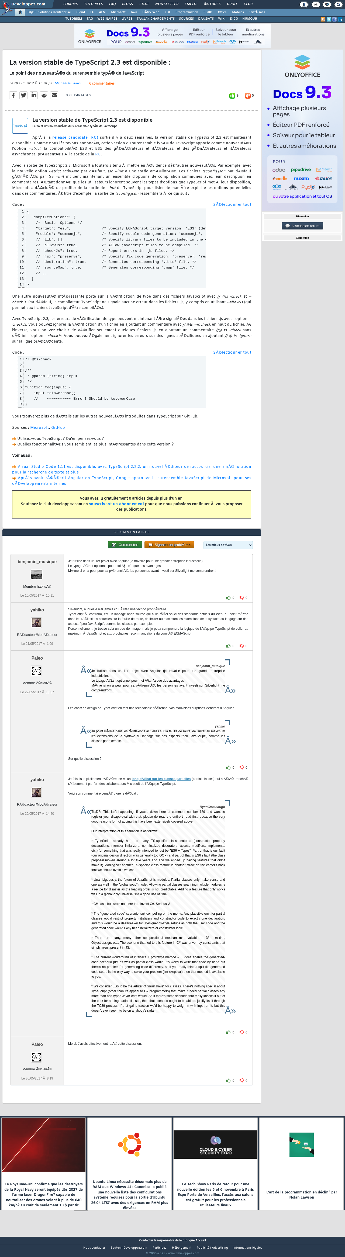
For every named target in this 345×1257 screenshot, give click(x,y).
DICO (234, 19)
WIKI (222, 19)
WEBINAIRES (107, 19)
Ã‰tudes (212, 4)
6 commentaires (102, 87)
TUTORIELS (73, 19)
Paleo (37, 668)
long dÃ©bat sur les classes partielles (161, 789)
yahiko (37, 620)
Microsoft (118, 12)
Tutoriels (93, 4)
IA (92, 12)
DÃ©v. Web (150, 12)
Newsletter (167, 4)
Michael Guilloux (67, 87)
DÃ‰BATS (206, 19)
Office (222, 12)
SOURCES (186, 19)
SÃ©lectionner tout (232, 208)
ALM (102, 12)
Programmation (186, 12)
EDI (167, 12)
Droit (232, 4)
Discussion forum (302, 226)
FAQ (112, 4)
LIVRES (127, 19)
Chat (144, 4)
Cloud (80, 12)
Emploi (191, 4)
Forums (70, 4)
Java (134, 12)
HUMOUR (249, 19)
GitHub (58, 431)
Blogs (127, 4)
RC (98, 158)
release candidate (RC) (75, 141)
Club (248, 4)
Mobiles (238, 12)
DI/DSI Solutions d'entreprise (49, 12)
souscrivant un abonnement (116, 507)
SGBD (207, 12)
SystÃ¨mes (257, 12)
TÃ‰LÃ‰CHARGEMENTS (156, 19)
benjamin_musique (37, 572)
